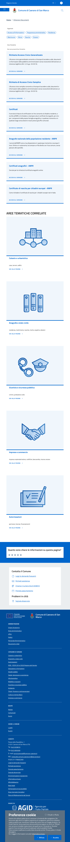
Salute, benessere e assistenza (18, 675)
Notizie (10, 709)
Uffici (10, 634)
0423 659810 (15, 747)
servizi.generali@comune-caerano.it (25, 753)
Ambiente (11, 688)
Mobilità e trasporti (14, 681)
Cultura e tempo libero (15, 694)
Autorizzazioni (12, 662)
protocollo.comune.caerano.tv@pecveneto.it (26, 757)
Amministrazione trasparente (17, 776)
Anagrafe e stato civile (15, 659)
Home (8, 20)
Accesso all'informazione (16, 32)
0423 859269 (15, 750)
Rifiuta (42, 837)
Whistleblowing (13, 782)
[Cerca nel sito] (62, 10)
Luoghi (10, 727)
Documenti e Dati (13, 644)
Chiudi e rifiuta (53, 814)
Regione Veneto (11, 3)
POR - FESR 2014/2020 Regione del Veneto (22, 665)
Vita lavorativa (13, 678)
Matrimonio (11, 37)
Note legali (11, 785)
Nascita (27, 37)
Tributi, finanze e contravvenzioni (19, 691)
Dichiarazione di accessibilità (17, 789)
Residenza (51, 32)
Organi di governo (14, 627)
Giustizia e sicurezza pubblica (17, 685)
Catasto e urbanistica (15, 655)
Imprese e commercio (15, 698)
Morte (20, 37)
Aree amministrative (15, 631)
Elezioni (35, 37)
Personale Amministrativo (16, 640)
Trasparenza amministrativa (36, 32)
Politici (10, 637)
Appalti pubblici (13, 672)
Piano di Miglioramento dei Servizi (19, 795)
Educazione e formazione (16, 668)
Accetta (56, 837)
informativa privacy (38, 834)
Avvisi (10, 716)
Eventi (10, 731)
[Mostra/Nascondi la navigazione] (4, 9)
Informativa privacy (14, 779)
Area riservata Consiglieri (16, 792)
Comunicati (12, 713)
